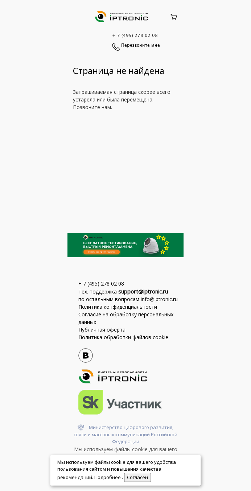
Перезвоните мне (140, 45)
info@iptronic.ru (159, 299)
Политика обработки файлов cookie (123, 337)
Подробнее (108, 477)
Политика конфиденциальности (117, 306)
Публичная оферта (102, 329)
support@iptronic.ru (143, 291)
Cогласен (137, 477)
